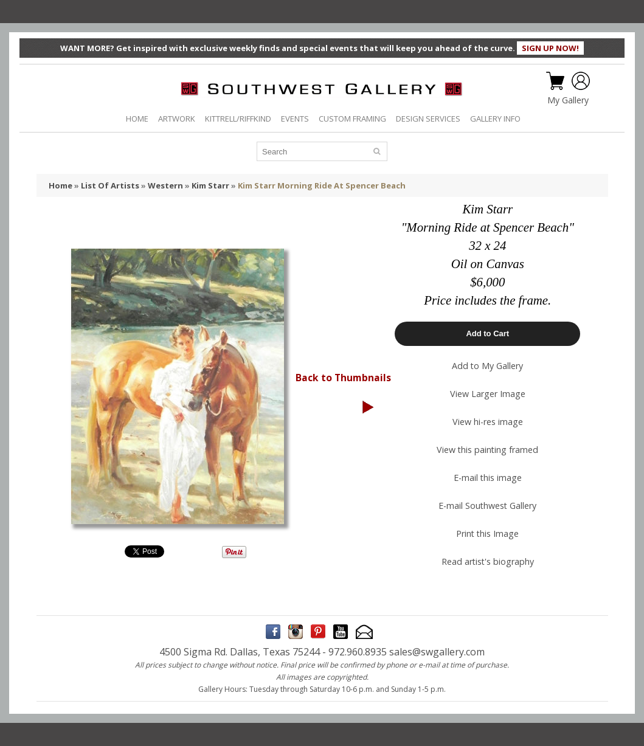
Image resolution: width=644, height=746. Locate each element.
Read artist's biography (487, 561)
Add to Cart (487, 333)
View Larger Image (487, 393)
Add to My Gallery (487, 365)
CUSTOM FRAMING (352, 118)
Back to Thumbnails (343, 377)
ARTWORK (176, 118)
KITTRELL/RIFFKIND (238, 118)
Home (60, 185)
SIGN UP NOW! (550, 48)
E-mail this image (488, 477)
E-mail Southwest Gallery (487, 505)
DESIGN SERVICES (428, 118)
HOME (137, 118)
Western (165, 185)
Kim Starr (210, 185)
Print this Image (487, 533)
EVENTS (295, 118)
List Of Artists (110, 185)
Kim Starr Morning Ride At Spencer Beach (322, 185)
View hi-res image (487, 421)
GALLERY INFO (495, 118)
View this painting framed (487, 449)
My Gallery (568, 100)
